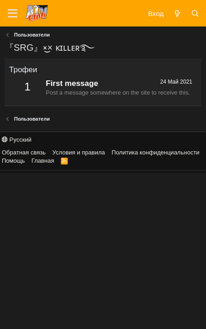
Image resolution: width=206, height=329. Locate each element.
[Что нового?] (177, 13)
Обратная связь (24, 152)
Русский (17, 139)
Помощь (13, 160)
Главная (43, 160)
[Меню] (12, 13)
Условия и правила (78, 152)
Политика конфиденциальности (156, 152)
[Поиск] (195, 13)
